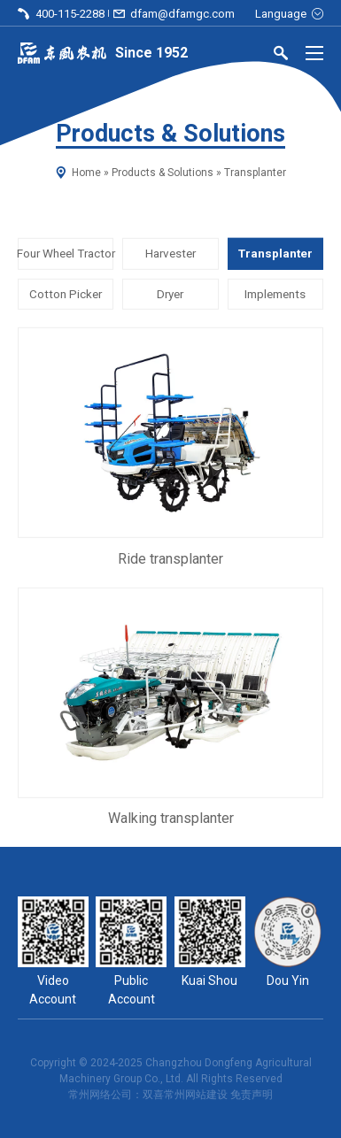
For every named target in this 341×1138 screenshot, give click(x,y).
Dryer (170, 293)
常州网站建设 (196, 1094)
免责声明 (251, 1094)
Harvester (170, 253)
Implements (275, 293)
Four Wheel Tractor (65, 253)
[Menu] (314, 53)
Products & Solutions (162, 172)
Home (86, 172)
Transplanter (275, 253)
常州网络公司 (100, 1094)
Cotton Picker (65, 293)
